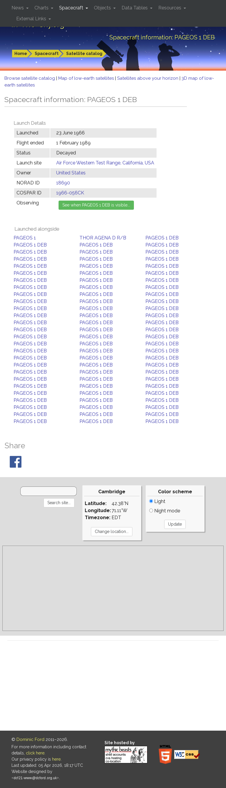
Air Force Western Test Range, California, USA (105, 163)
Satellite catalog (84, 53)
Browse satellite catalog (30, 78)
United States (71, 173)
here (56, 759)
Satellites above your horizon (148, 78)
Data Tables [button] (135, 8)
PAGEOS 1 (25, 238)
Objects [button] (103, 8)
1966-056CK (70, 193)
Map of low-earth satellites (86, 78)
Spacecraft (47, 53)
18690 (63, 183)
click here (35, 753)
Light (157, 501)
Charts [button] (42, 8)
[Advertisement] (113, 588)
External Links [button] (31, 18)
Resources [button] (170, 8)
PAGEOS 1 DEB (162, 238)
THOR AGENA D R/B (102, 238)
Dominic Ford (30, 739)
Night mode (164, 511)
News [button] (18, 8)
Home (20, 53)
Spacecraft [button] (71, 8)
